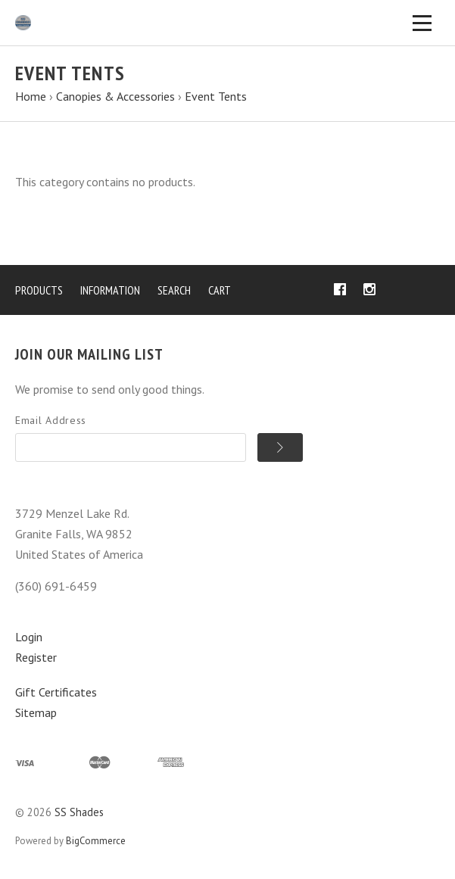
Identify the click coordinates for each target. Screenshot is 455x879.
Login (28, 636)
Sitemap (36, 712)
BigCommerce (96, 840)
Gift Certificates (56, 692)
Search (174, 290)
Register (36, 657)
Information (110, 290)
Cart (219, 290)
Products (39, 290)
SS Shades (79, 812)
